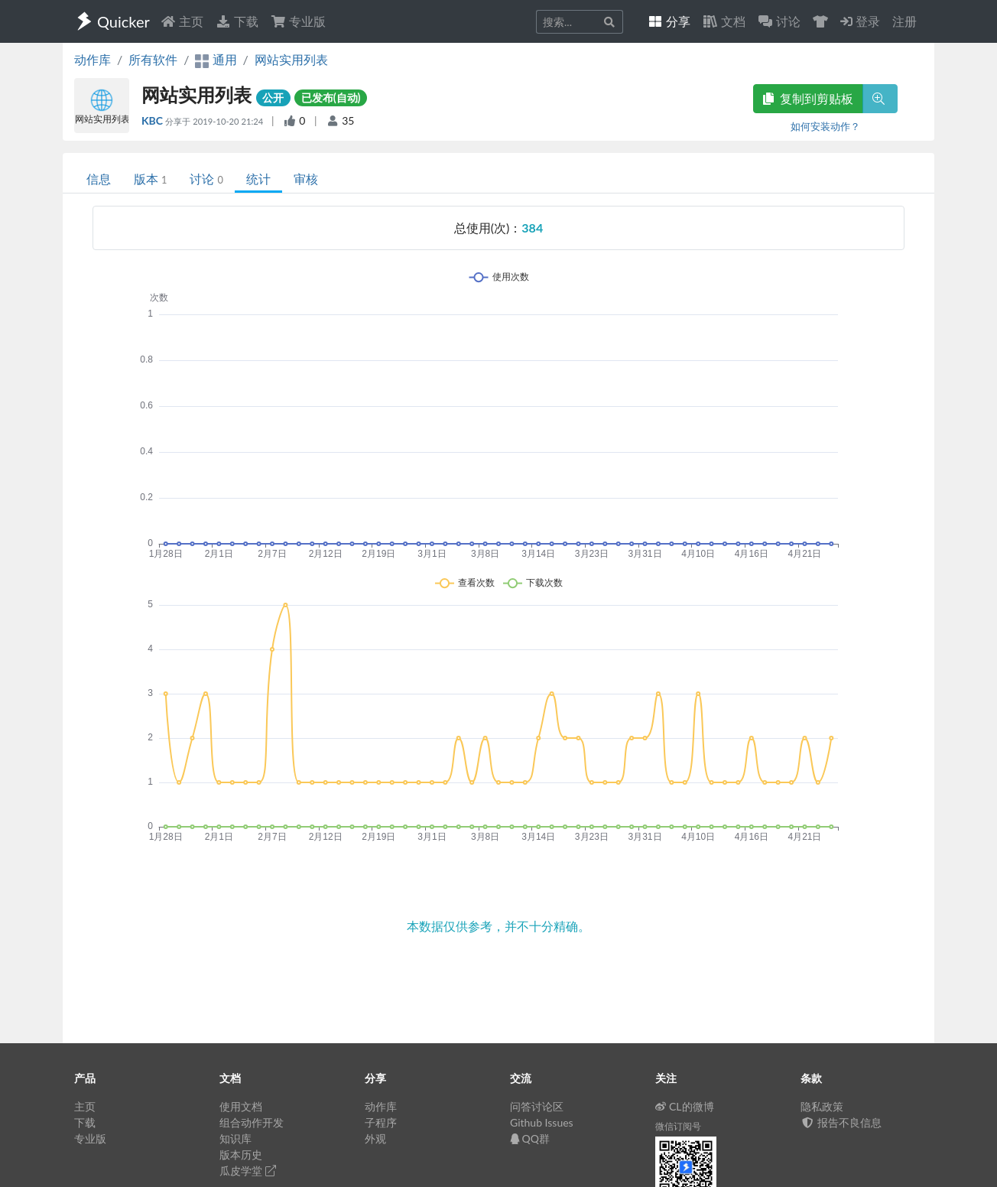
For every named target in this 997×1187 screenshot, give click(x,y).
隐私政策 (822, 1106)
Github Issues (541, 1122)
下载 (237, 21)
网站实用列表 (291, 59)
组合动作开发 (251, 1122)
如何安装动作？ (825, 126)
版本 (150, 178)
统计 (258, 178)
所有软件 (152, 59)
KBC (153, 120)
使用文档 (240, 1106)
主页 (182, 21)
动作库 (92, 59)
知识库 (235, 1138)
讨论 (206, 178)
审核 (306, 178)
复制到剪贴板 (808, 98)
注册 (904, 21)
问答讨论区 (536, 1106)
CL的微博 (684, 1106)
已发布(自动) (331, 97)
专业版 (298, 21)
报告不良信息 (841, 1122)
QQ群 (530, 1138)
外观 (375, 1138)
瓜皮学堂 (247, 1170)
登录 (860, 21)
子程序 (381, 1122)
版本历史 (240, 1154)
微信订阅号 (678, 1126)
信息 (98, 178)
